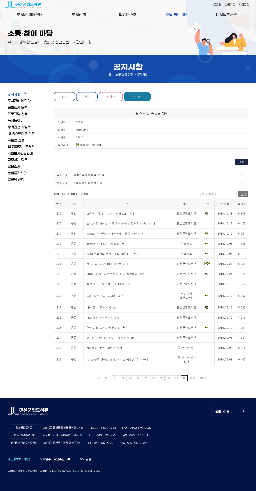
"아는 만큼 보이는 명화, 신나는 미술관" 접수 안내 (117, 359)
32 (123, 378)
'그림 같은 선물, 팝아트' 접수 (104, 296)
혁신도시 (137, 96)
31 (115, 378)
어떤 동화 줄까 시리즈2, (101, 307)
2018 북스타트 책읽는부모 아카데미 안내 (112, 254)
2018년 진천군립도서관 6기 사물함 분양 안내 (114, 233)
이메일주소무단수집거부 (55, 459)
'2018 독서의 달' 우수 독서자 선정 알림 (111, 338)
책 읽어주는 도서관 (21, 147)
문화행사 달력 (17, 107)
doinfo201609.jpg (88, 145)
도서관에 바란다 (19, 101)
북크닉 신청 (16, 179)
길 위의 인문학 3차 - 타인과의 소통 (108, 284)
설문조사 (14, 166)
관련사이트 (222, 411)
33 (130, 378)
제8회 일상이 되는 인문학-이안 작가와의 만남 (115, 274)
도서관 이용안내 (29, 15)
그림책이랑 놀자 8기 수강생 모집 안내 (110, 213)
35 (146, 378)
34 (138, 378)
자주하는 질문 (17, 160)
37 (161, 378)
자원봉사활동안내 (20, 153)
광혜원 (111, 96)
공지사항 (14, 94)
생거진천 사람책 (19, 127)
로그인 (217, 4)
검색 (243, 194)
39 (176, 378)
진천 (87, 96)
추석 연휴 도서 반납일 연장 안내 (106, 328)
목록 (241, 162)
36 (153, 378)
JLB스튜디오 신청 (21, 133)
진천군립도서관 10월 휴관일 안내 (107, 264)
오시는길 (85, 459)
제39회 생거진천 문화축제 (102, 317)
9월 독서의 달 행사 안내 (88, 183)
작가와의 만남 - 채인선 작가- (105, 348)
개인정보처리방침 (19, 459)
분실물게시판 (17, 173)
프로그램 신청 (17, 114)
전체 (64, 96)
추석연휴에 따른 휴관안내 (89, 175)
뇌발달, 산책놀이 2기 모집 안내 (106, 244)
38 (169, 378)
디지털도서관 (226, 15)
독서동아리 (15, 120)
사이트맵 (244, 4)
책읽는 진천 (128, 15)
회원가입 (230, 4)
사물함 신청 (16, 140)
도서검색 (79, 15)
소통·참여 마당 (177, 15)
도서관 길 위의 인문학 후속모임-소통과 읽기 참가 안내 (120, 224)
